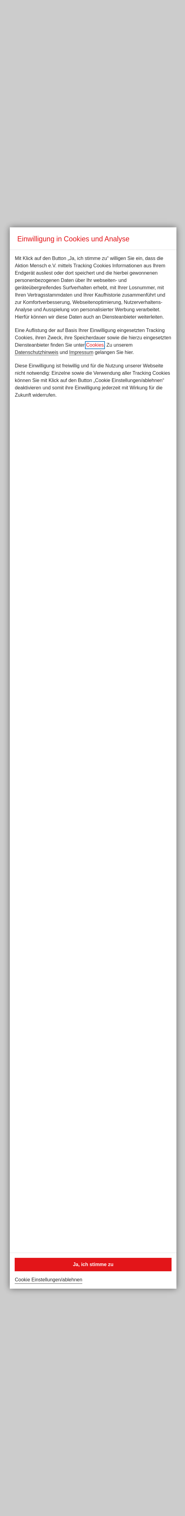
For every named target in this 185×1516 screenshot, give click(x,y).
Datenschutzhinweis (36, 352)
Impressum (81, 352)
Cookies (95, 345)
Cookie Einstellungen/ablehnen (48, 1279)
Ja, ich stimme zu (93, 1264)
